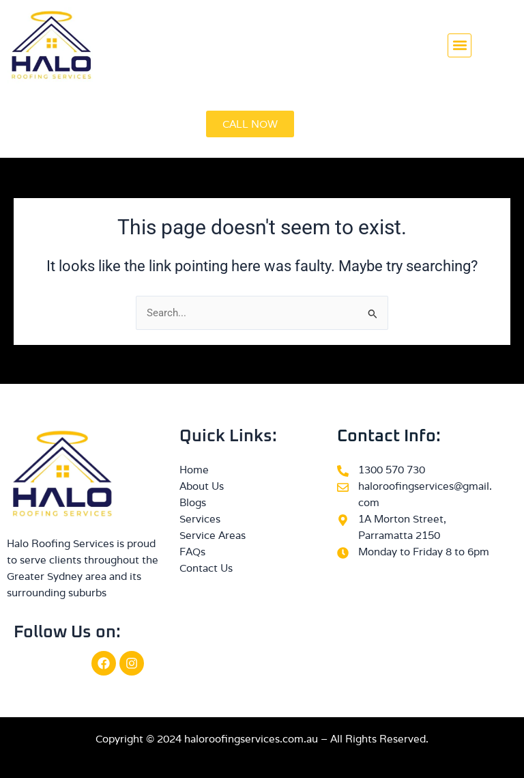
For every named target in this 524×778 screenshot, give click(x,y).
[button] (459, 45)
